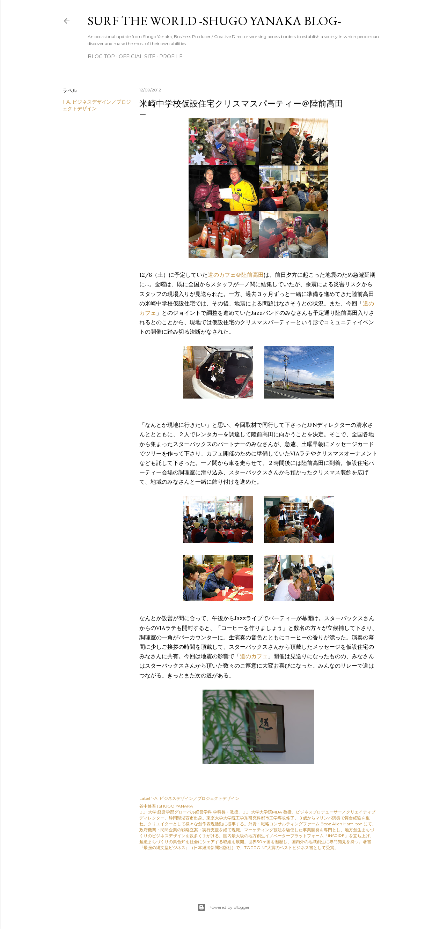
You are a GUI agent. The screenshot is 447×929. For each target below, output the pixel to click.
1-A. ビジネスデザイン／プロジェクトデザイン (195, 798)
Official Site (137, 56)
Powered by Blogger (223, 907)
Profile (171, 56)
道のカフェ (254, 656)
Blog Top (101, 56)
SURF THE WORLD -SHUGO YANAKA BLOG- (214, 21)
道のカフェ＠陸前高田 (236, 274)
